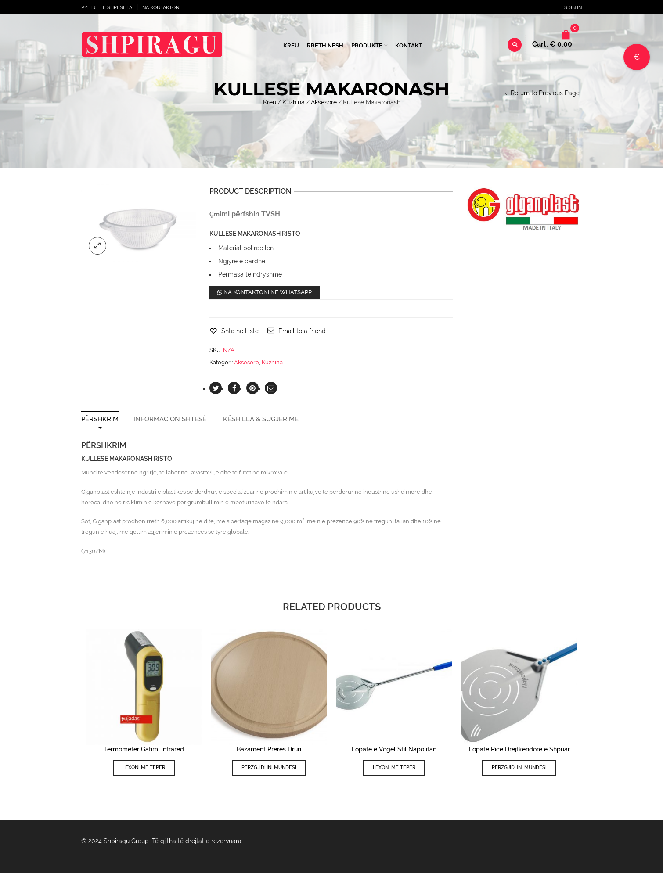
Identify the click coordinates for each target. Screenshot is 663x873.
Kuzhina (293, 102)
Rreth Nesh (325, 45)
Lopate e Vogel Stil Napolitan (394, 749)
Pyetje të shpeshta (106, 8)
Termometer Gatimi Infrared (144, 749)
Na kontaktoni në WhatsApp (264, 292)
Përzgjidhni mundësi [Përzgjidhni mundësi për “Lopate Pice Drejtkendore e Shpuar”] (519, 767)
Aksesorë (324, 102)
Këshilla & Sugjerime (261, 419)
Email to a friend (302, 330)
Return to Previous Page (545, 93)
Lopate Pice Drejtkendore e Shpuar (519, 749)
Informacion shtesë (169, 419)
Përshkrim (100, 419)
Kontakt (408, 45)
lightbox (97, 246)
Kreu (291, 45)
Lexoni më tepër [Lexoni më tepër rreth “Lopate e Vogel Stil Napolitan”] (394, 767)
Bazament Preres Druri (269, 749)
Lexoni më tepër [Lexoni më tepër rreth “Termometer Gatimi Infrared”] (144, 767)
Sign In (573, 8)
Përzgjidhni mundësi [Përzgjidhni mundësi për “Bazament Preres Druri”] (268, 767)
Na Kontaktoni (161, 8)
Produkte (366, 45)
